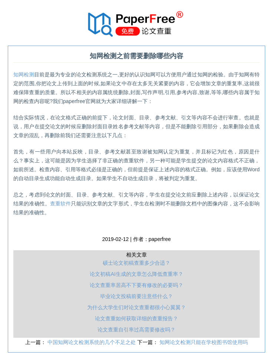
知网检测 (23, 74)
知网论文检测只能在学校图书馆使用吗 (203, 342)
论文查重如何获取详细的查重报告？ (136, 318)
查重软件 (60, 204)
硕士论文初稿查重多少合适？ (136, 263)
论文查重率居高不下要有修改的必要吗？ (136, 285)
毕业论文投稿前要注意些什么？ (136, 296)
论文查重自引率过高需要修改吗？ (136, 330)
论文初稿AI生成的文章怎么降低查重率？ (136, 274)
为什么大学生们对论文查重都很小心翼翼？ (136, 307)
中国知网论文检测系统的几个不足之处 (92, 342)
